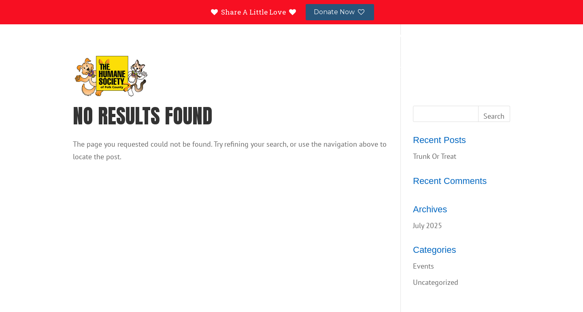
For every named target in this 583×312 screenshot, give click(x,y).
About (496, 66)
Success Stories (367, 36)
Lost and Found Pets (422, 36)
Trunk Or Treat (434, 156)
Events (449, 66)
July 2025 (427, 225)
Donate (399, 66)
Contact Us (478, 36)
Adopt (286, 66)
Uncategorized (435, 282)
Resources (341, 66)
